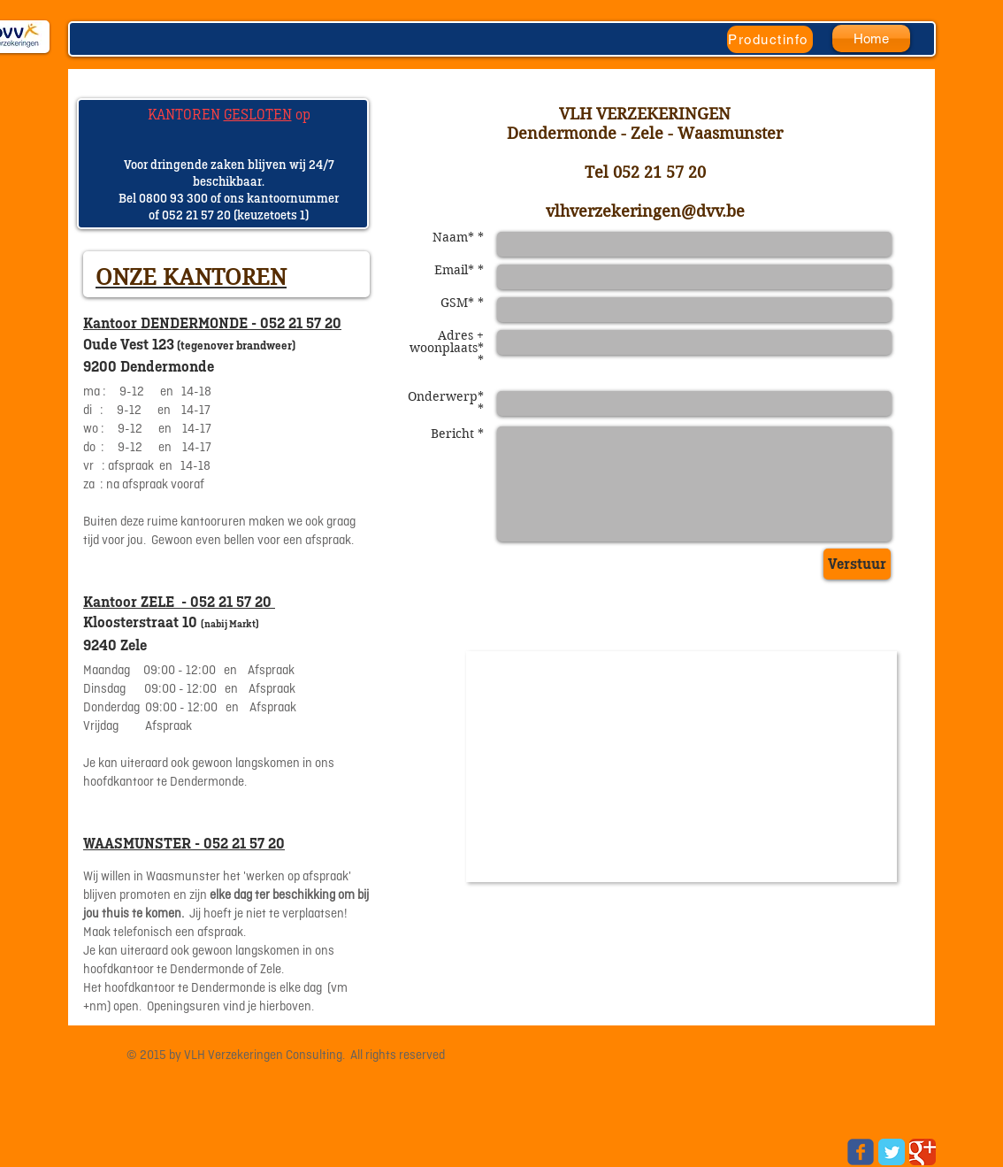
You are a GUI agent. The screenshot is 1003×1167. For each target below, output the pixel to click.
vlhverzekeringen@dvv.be (645, 211)
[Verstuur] (857, 564)
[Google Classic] (922, 1152)
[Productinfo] (770, 39)
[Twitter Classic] (891, 1152)
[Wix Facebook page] (860, 1152)
